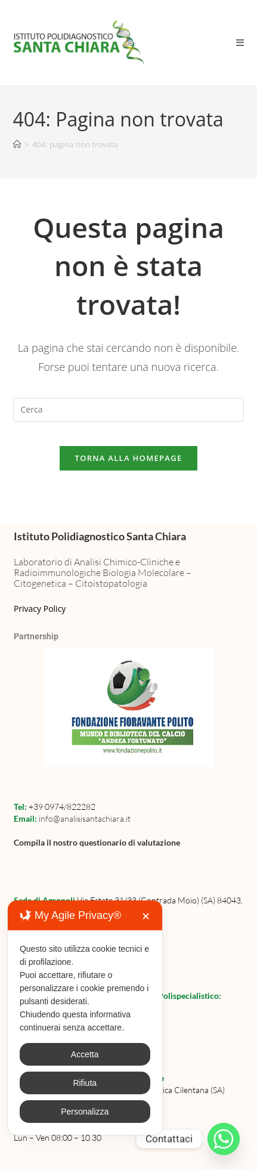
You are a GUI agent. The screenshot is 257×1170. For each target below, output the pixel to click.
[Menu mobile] (240, 42)
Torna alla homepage (128, 458)
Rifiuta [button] (85, 1083)
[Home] (17, 144)
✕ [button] (145, 917)
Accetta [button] (85, 1054)
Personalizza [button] (85, 1111)
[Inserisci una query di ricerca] (128, 410)
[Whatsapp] (224, 1139)
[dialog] (85, 1017)
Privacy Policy (40, 608)
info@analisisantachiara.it (85, 818)
